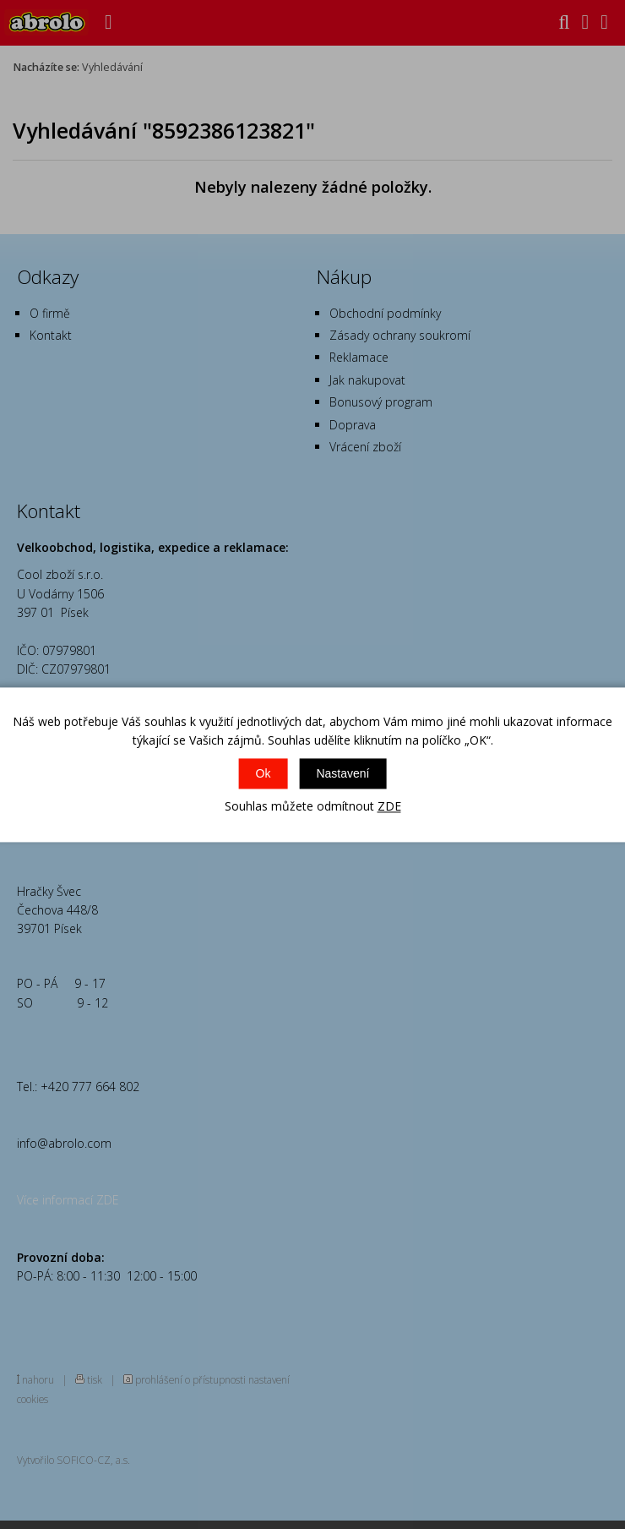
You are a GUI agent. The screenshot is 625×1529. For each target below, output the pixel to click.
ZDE (389, 807)
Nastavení (342, 774)
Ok (263, 774)
